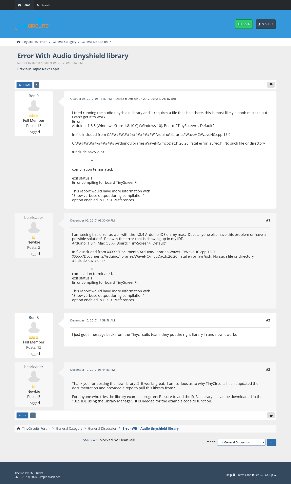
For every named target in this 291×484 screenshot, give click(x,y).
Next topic (50, 69)
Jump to (209, 444)
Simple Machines (53, 477)
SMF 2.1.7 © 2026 (27, 477)
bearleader (33, 218)
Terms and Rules (247, 475)
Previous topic (29, 69)
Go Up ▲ (270, 475)
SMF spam (90, 442)
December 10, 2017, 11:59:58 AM (95, 321)
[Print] (271, 85)
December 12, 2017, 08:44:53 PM (95, 371)
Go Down (25, 85)
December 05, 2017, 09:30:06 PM (95, 221)
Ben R (33, 97)
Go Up (23, 417)
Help (226, 475)
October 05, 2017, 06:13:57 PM (93, 100)
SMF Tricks (37, 473)
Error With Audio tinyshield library (79, 56)
